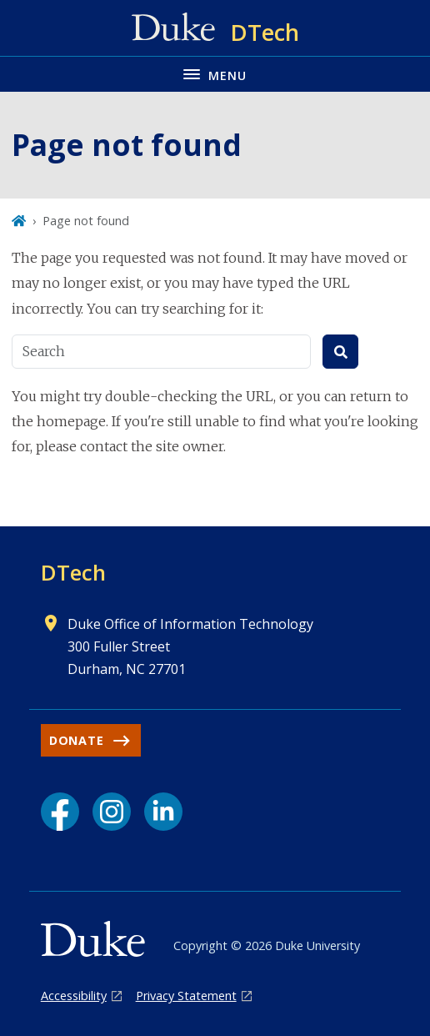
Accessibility (74, 995)
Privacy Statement (186, 995)
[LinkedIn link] (163, 811)
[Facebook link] (60, 811)
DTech (73, 572)
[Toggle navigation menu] (215, 74)
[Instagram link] (111, 811)
